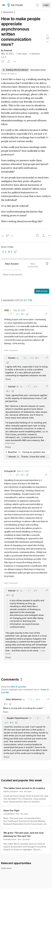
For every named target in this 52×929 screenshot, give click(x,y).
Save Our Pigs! (11, 810)
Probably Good (9, 839)
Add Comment (11, 350)
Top (30, 300)
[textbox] (25, 279)
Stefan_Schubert (10, 791)
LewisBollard (8, 814)
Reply (8, 379)
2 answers (35, 53)
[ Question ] (8, 12)
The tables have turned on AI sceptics (24, 788)
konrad (8, 50)
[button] (4, 251)
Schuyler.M (10, 471)
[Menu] (3, 5)
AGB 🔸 (8, 310)
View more (6, 868)
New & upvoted (18, 686)
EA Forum (15, 5)
